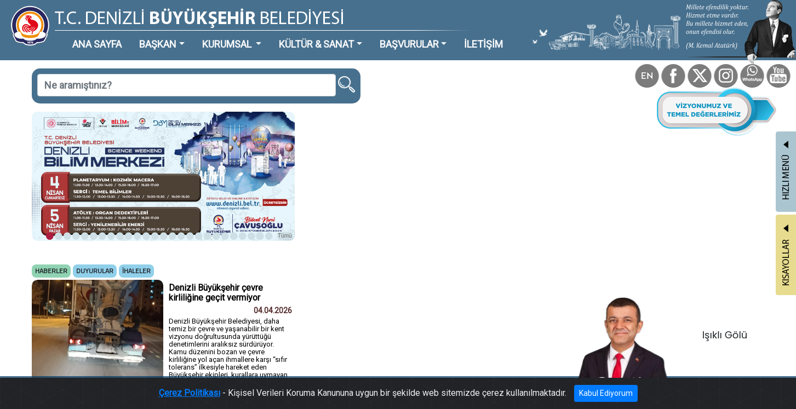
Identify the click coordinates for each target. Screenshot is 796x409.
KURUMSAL (228, 44)
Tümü (285, 236)
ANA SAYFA (97, 44)
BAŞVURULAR (409, 44)
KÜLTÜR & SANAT (316, 44)
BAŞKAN (157, 44)
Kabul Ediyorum (606, 393)
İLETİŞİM (483, 44)
